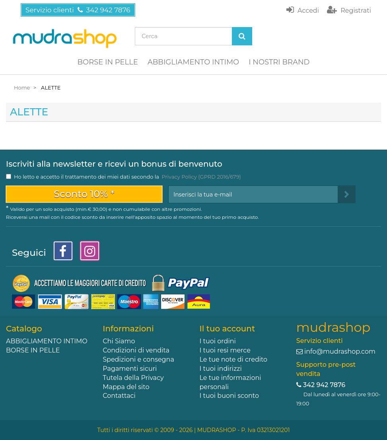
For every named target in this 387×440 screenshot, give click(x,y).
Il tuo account (227, 328)
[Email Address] (253, 194)
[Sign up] (347, 194)
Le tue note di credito (234, 359)
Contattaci (119, 395)
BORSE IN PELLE (108, 62)
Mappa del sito (126, 387)
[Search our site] (183, 36)
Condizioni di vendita (136, 350)
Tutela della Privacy (133, 378)
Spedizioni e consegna (138, 359)
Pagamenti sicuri (130, 368)
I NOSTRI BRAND (279, 62)
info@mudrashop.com (339, 351)
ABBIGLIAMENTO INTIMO (193, 62)
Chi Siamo (119, 341)
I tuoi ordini (218, 341)
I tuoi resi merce (225, 350)
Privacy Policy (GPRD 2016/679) (201, 176)
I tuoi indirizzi (221, 368)
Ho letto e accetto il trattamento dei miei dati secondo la (127, 176)
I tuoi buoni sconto (229, 395)
